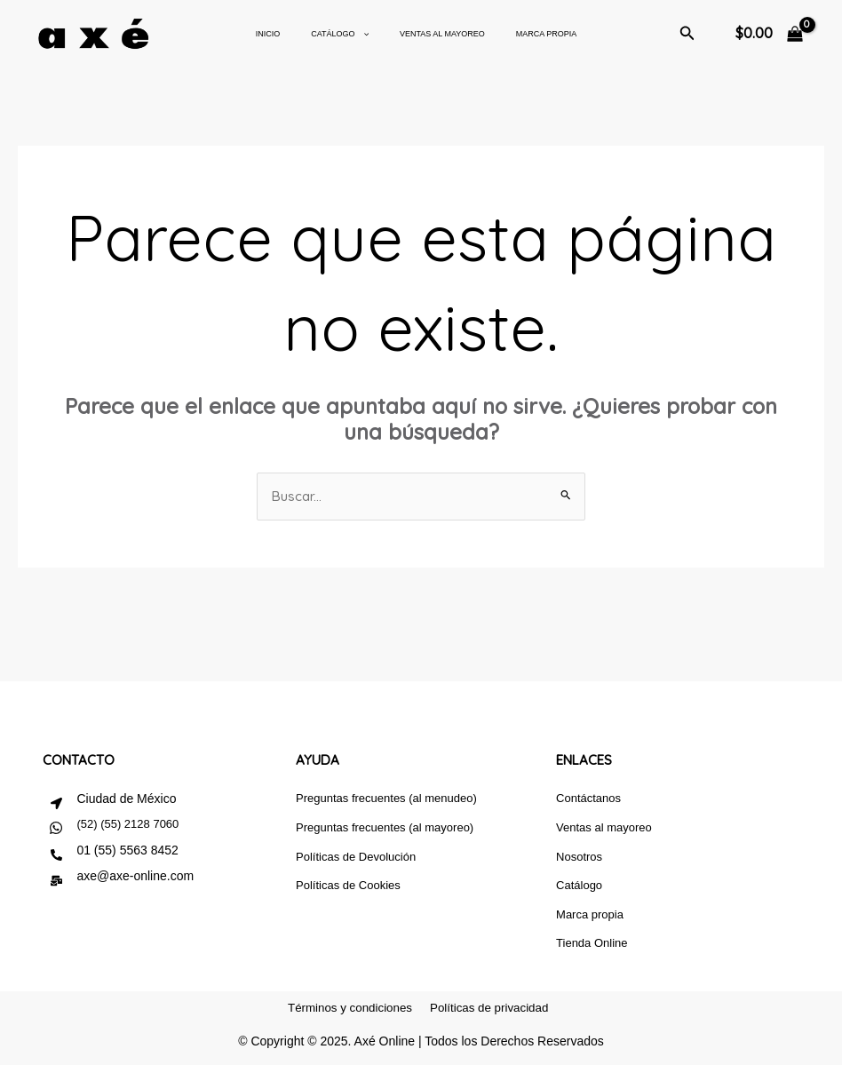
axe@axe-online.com (135, 877)
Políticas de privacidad (492, 1014)
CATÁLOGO (335, 33)
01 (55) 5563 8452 (127, 851)
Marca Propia (533, 33)
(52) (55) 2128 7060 (127, 824)
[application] (357, 33)
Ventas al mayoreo (433, 33)
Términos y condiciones (347, 1014)
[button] (687, 33)
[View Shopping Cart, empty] (768, 34)
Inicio (268, 33)
